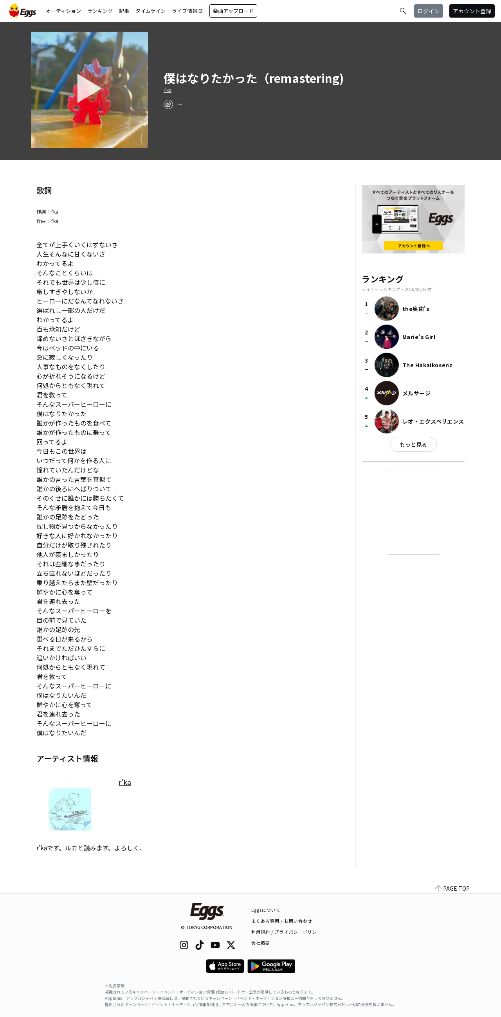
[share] (168, 104)
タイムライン (150, 10)
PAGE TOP (452, 888)
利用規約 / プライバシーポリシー (286, 932)
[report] (179, 104)
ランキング (100, 10)
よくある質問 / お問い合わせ (282, 921)
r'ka (167, 90)
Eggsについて (266, 910)
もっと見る (413, 444)
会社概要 (260, 943)
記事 (124, 10)
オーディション (63, 10)
